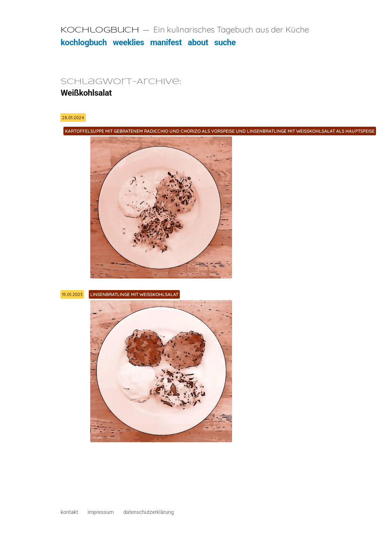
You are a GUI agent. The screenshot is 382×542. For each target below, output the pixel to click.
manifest (166, 42)
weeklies (128, 42)
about (198, 42)
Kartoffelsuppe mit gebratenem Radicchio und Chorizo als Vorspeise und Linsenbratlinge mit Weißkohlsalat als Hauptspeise (220, 131)
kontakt (69, 512)
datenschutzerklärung (148, 512)
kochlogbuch (83, 42)
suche (225, 42)
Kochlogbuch (99, 30)
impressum (101, 512)
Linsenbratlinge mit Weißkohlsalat (134, 294)
